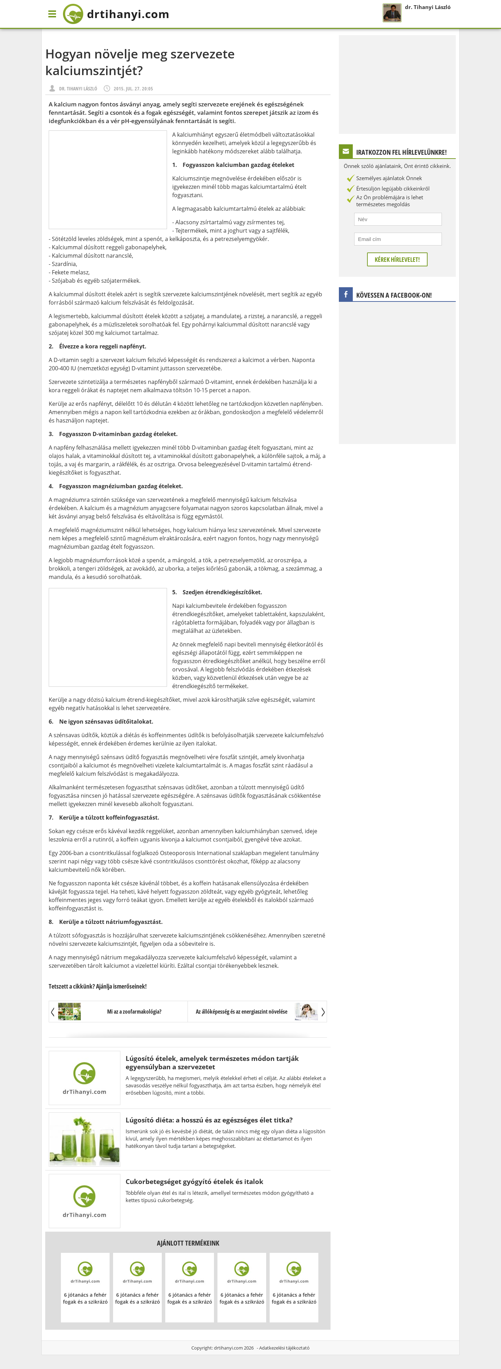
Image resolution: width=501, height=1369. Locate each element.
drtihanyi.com (228, 1348)
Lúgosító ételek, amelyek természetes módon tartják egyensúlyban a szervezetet (212, 1062)
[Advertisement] (107, 179)
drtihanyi (116, 13)
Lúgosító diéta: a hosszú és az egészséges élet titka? (209, 1120)
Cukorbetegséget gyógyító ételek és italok (194, 1181)
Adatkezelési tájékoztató (284, 1348)
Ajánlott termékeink (188, 1243)
